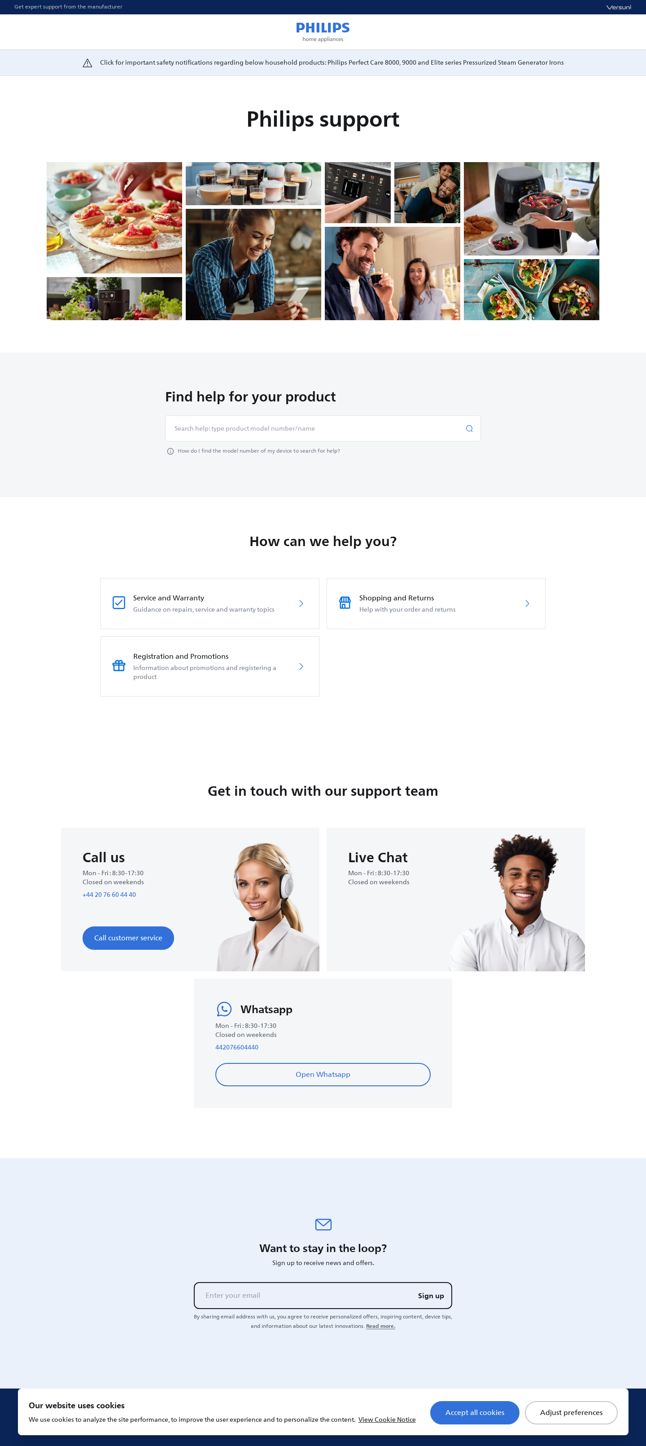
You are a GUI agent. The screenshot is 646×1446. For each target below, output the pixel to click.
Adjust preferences (571, 1413)
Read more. (380, 1326)
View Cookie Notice (387, 1420)
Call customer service (128, 938)
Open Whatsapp (323, 1074)
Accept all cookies (474, 1413)
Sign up (431, 1295)
